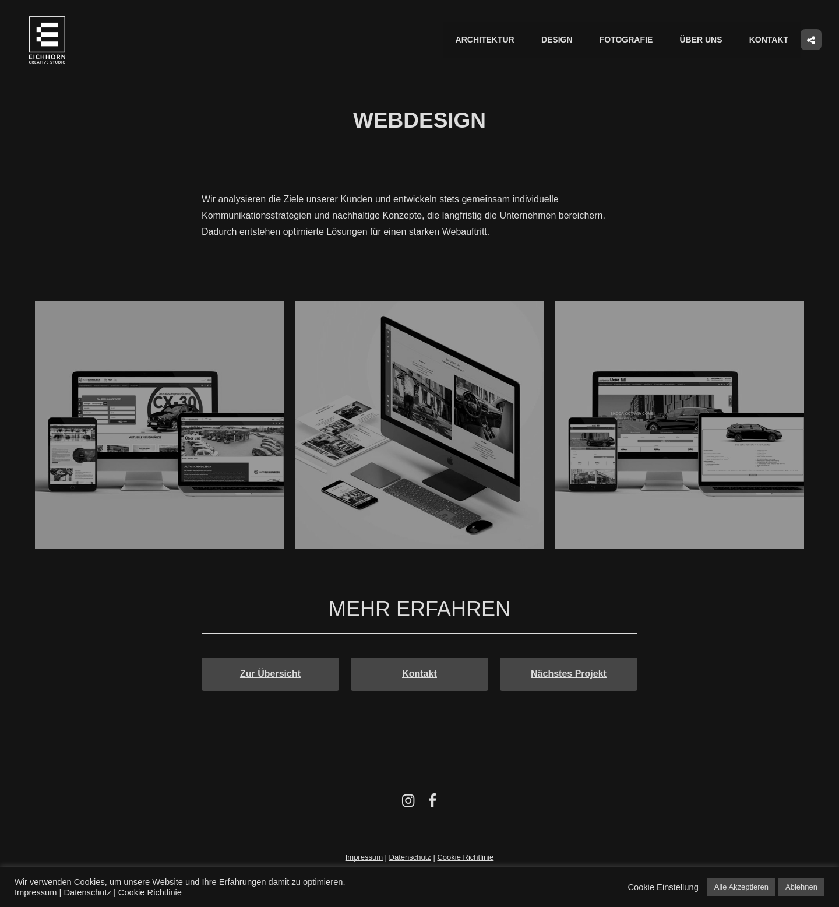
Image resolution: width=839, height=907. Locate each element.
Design (560, 40)
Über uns (702, 40)
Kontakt (769, 40)
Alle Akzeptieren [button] (741, 887)
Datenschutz (410, 857)
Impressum (364, 857)
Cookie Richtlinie (465, 857)
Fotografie (628, 40)
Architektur (489, 40)
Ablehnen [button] (801, 887)
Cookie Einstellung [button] (663, 887)
